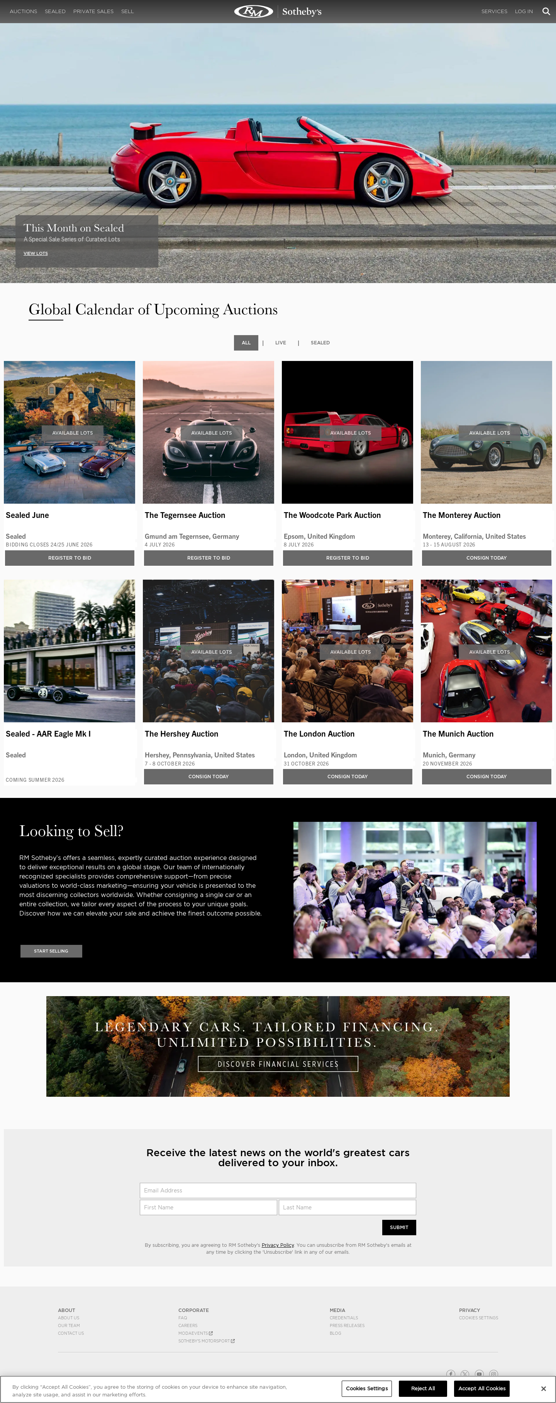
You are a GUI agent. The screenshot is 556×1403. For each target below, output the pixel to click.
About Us (68, 1317)
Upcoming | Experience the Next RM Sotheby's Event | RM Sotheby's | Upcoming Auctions (278, 11)
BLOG (335, 1333)
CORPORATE (193, 1310)
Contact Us (71, 1333)
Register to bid (69, 558)
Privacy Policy (278, 1245)
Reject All (423, 1388)
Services (494, 11)
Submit (399, 1227)
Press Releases (347, 1325)
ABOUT (66, 1310)
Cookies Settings (478, 1317)
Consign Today (486, 558)
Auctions (23, 11)
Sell (127, 11)
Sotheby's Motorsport (206, 1341)
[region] (278, 1389)
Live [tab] (280, 343)
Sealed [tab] (320, 343)
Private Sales (93, 11)
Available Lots (72, 433)
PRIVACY (469, 1310)
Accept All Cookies (481, 1388)
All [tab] (246, 343)
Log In (524, 11)
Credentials (344, 1317)
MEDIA (337, 1310)
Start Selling (51, 950)
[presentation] (5, 130)
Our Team (69, 1325)
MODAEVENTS (195, 1333)
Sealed (55, 11)
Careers (187, 1325)
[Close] (543, 1388)
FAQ (182, 1317)
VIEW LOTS (36, 253)
